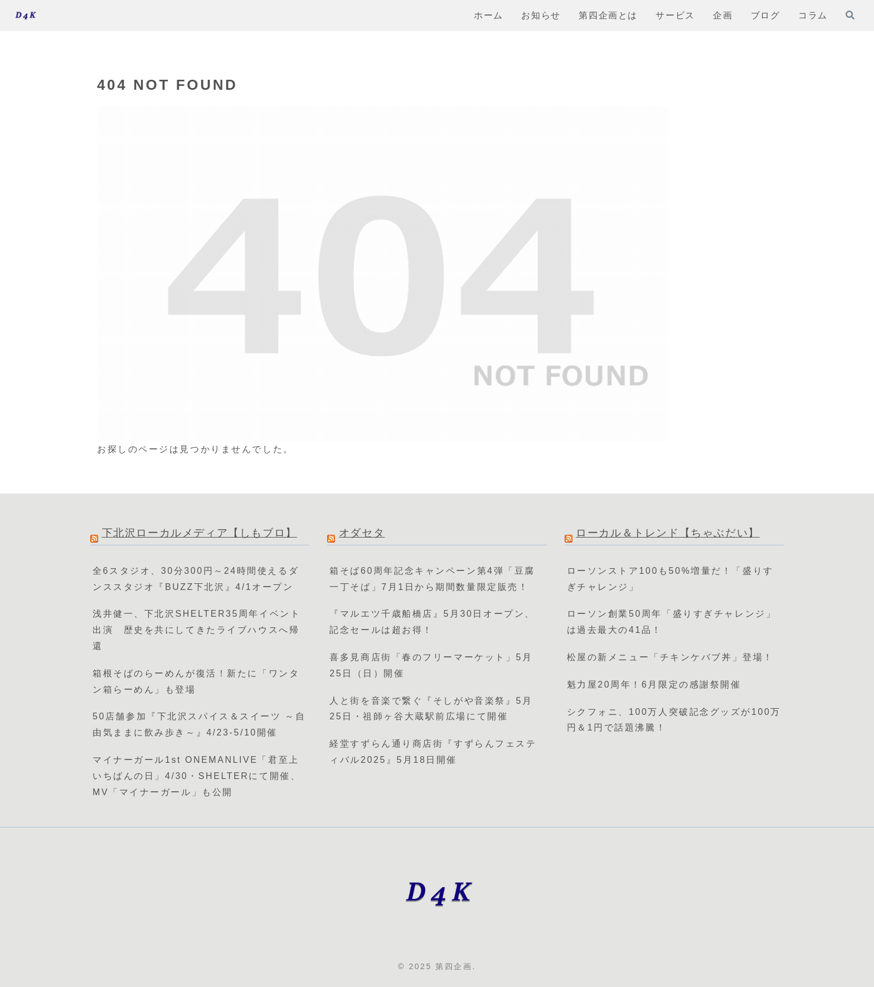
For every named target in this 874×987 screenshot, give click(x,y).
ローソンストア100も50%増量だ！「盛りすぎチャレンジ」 (670, 579)
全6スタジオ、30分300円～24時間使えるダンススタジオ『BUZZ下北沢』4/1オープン (196, 579)
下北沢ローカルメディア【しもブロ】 (199, 532)
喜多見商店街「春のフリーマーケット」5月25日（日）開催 (430, 665)
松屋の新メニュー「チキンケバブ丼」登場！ (670, 657)
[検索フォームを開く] (850, 15)
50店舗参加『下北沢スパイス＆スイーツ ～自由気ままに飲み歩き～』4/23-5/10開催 (199, 724)
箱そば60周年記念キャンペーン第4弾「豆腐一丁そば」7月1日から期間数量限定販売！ (432, 579)
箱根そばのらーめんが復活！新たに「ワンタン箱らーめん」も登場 (196, 681)
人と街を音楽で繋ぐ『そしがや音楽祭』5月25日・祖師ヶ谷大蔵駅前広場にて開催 (430, 709)
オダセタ (362, 532)
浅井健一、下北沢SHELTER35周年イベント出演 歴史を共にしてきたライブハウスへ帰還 (196, 630)
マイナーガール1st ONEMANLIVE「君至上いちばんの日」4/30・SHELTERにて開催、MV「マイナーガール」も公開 (196, 776)
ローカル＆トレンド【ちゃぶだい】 (668, 532)
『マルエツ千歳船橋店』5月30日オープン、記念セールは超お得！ (432, 622)
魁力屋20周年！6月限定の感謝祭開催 (654, 684)
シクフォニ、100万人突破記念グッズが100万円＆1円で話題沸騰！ (674, 720)
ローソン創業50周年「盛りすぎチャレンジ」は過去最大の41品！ (671, 622)
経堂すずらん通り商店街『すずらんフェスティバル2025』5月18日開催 (432, 752)
